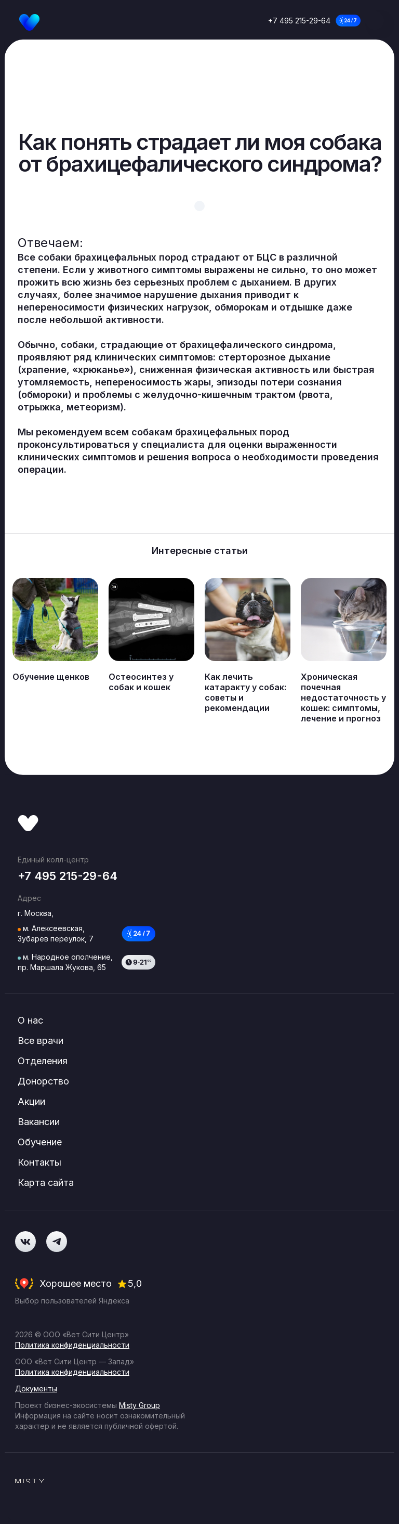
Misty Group (139, 1405)
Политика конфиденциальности (72, 1344)
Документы (36, 1388)
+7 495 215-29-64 (299, 20)
